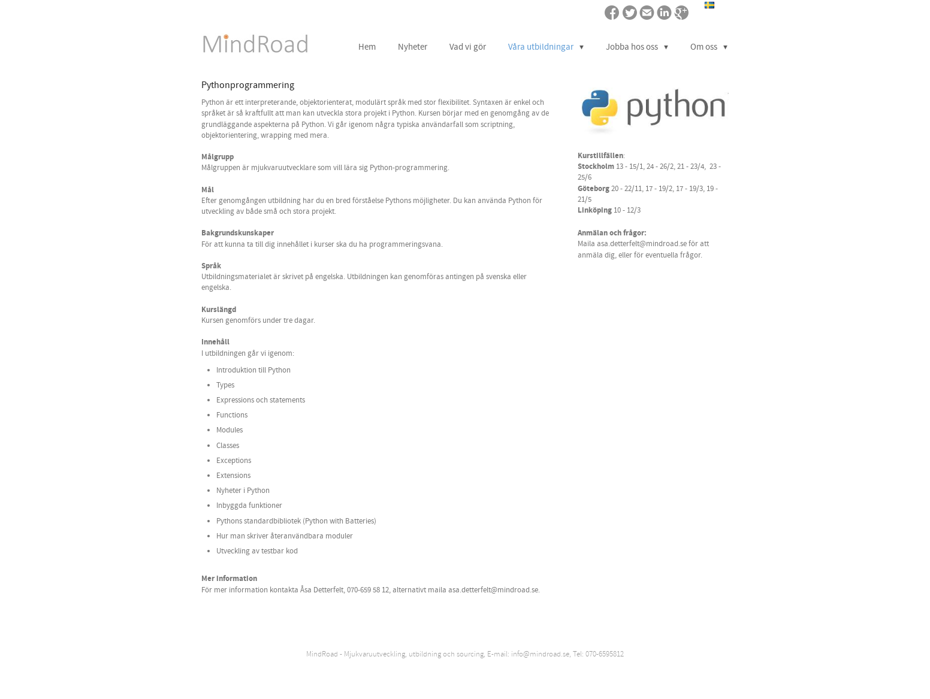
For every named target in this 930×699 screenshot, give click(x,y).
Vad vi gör (467, 47)
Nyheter (412, 47)
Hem (367, 47)
